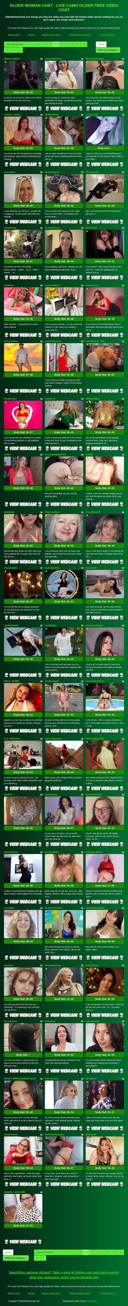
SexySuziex (10, 1021)
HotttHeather (52, 114)
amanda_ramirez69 (14, 1192)
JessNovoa (10, 227)
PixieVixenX (92, 172)
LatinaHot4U (92, 1021)
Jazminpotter (52, 568)
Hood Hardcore (108, 34)
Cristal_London (12, 114)
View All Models (15, 44)
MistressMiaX (52, 512)
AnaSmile (91, 568)
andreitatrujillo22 (95, 908)
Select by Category (108, 50)
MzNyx (89, 454)
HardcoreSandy (94, 625)
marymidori (92, 285)
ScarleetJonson (53, 908)
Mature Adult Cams (51, 34)
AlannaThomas (94, 794)
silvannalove (11, 852)
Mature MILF (14, 34)
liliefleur (8, 794)
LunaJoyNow (52, 285)
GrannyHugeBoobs (55, 454)
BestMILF (91, 1078)
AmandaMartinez (95, 738)
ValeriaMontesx (53, 738)
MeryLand (91, 227)
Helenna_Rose (94, 852)
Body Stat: (23, 92)
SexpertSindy (52, 227)
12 (14, 50)
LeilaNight (50, 625)
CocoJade (9, 172)
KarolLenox (10, 398)
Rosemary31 (52, 1078)
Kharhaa (8, 965)
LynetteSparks (53, 341)
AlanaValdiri (10, 568)
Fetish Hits (92, 1301)
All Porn (31, 34)
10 (83, 44)
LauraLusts (92, 114)
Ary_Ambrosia (12, 738)
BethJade (91, 1134)
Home (101, 44)
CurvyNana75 (93, 512)
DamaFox (50, 398)
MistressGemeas (95, 58)
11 (7, 50)
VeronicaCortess (95, 681)
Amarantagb (51, 681)
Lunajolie (9, 908)
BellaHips (9, 512)
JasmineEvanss (53, 58)
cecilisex (9, 285)
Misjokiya (50, 1021)
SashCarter (92, 965)
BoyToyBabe (52, 852)
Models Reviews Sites (79, 34)
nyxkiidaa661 (11, 625)
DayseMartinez (53, 965)
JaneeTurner (11, 1134)
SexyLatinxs (11, 341)
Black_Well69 (11, 681)
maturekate (51, 794)
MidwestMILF (93, 398)
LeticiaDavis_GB (95, 341)
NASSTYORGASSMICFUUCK (20, 1078)
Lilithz (7, 454)
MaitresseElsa (12, 58)
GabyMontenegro (54, 1134)
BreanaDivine (52, 172)
